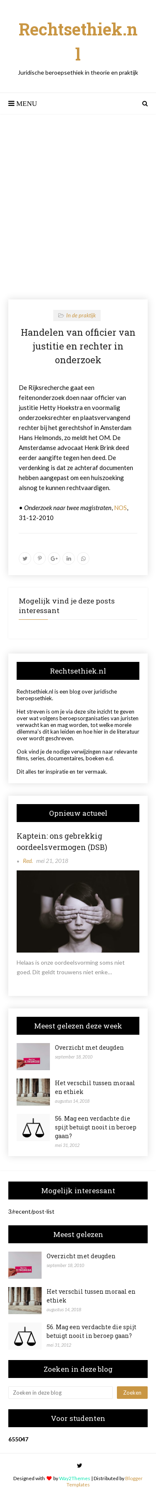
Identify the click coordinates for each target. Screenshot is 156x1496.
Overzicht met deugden (89, 1047)
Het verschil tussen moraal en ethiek (95, 1087)
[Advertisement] (78, 206)
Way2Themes (74, 1478)
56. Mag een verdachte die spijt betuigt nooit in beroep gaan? (95, 1127)
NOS (120, 507)
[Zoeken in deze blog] (60, 1392)
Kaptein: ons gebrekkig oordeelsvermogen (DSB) (62, 841)
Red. (28, 860)
